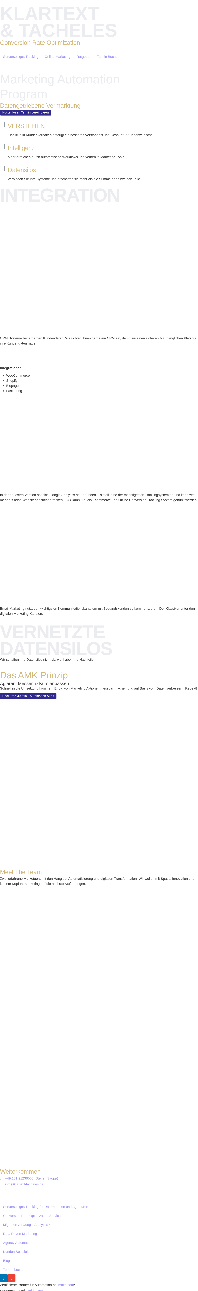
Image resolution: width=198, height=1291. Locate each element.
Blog (6, 1193)
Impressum (11, 1271)
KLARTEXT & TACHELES (58, 22)
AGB (69, 1271)
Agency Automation (17, 1173)
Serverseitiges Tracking (21, 57)
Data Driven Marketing (20, 1163)
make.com (66, 1218)
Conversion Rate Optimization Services (32, 1144)
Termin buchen (14, 1203)
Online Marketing (57, 57)
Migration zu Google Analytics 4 (27, 1153)
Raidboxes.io (36, 1224)
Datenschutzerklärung (42, 1271)
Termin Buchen (108, 57)
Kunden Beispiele (16, 1183)
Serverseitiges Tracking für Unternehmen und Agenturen (45, 1134)
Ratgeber (84, 57)
